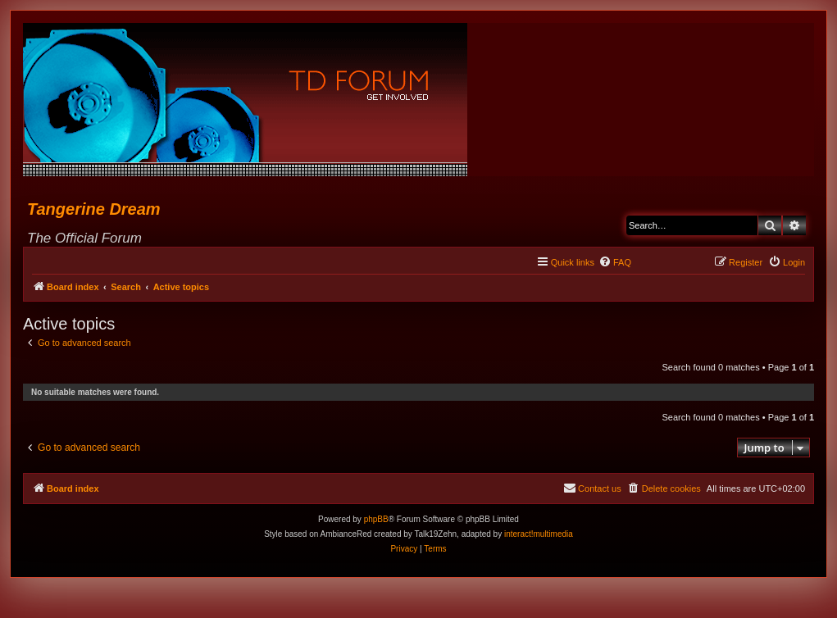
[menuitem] (614, 262)
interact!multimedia (538, 533)
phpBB (376, 519)
